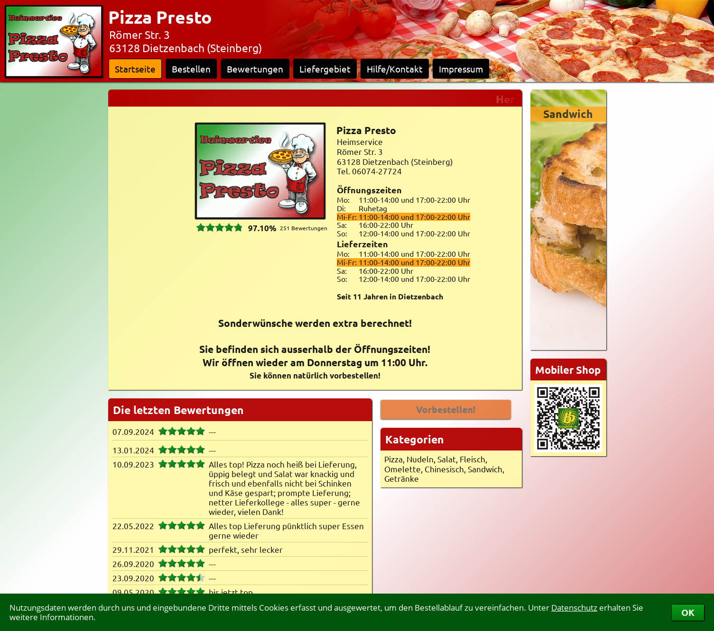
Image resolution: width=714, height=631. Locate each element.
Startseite (135, 68)
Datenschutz (574, 607)
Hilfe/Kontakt (395, 68)
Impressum (461, 68)
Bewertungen (255, 68)
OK (688, 612)
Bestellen (191, 68)
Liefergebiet (325, 68)
